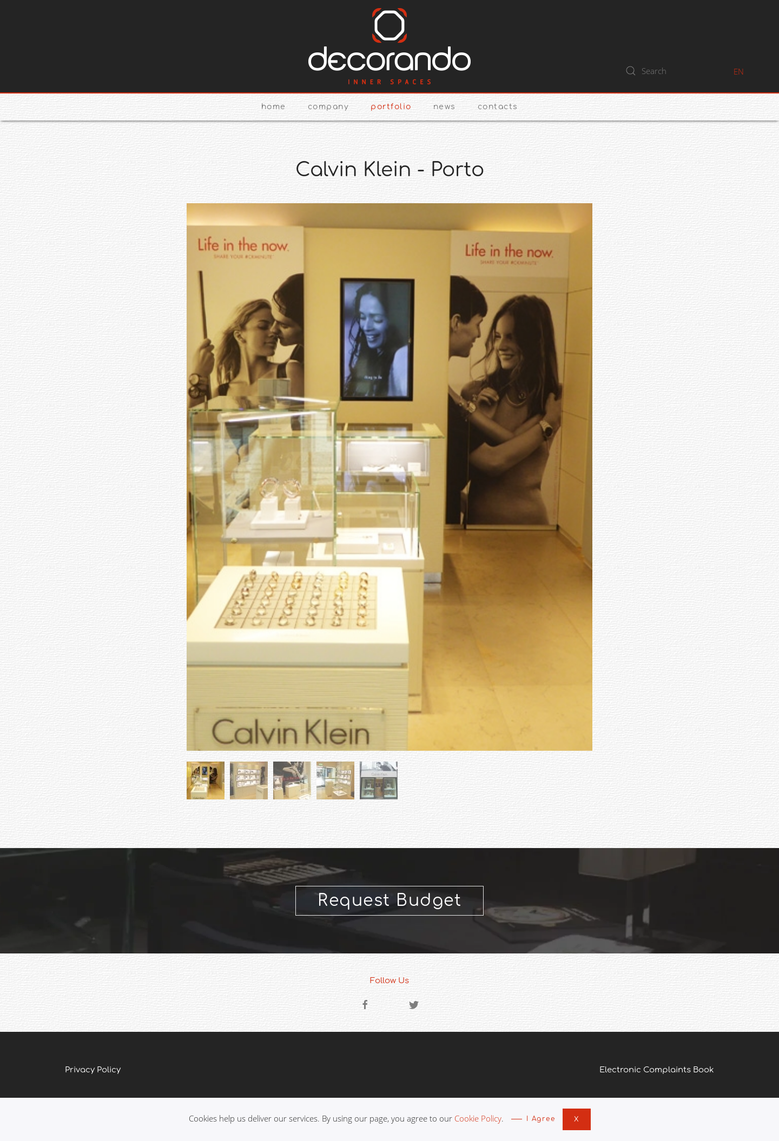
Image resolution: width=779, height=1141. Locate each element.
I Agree (541, 1119)
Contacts (498, 107)
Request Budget (389, 901)
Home (273, 107)
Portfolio (391, 107)
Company (328, 107)
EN (739, 71)
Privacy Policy (93, 1070)
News (444, 107)
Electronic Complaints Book (656, 1070)
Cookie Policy (477, 1118)
